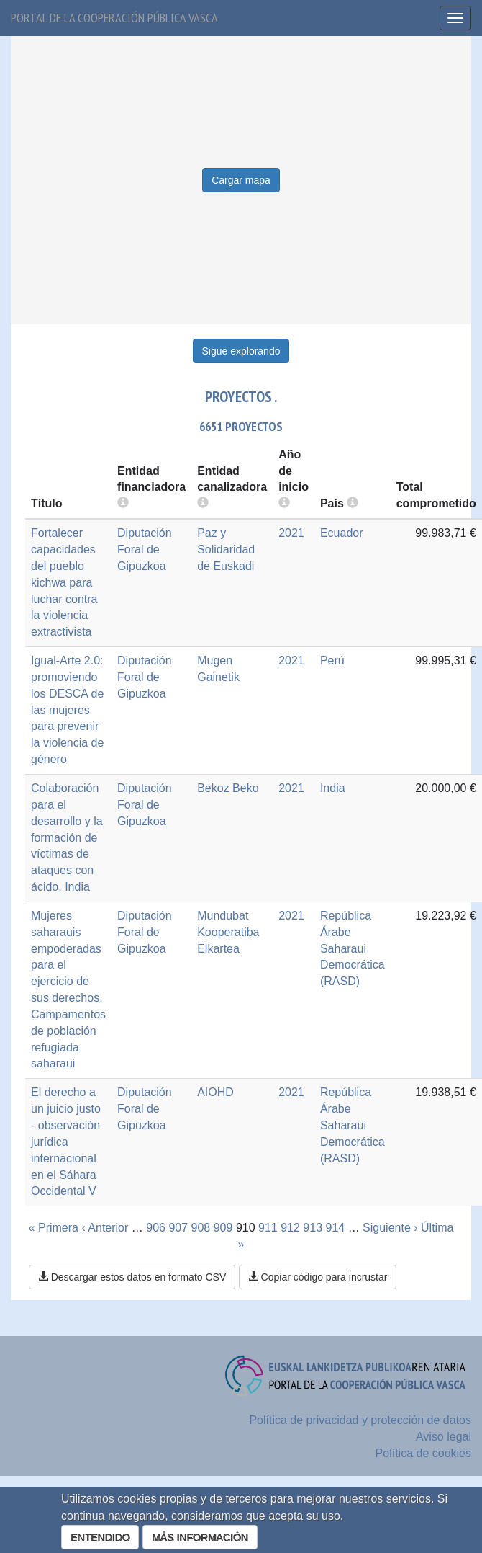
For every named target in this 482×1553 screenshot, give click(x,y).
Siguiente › (390, 1228)
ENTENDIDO (100, 1537)
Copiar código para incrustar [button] (318, 1277)
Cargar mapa (241, 180)
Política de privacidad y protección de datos (360, 1420)
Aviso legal (443, 1436)
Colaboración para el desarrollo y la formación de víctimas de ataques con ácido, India (67, 837)
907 (178, 1228)
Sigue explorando (241, 351)
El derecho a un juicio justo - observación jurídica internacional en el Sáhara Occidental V (66, 1141)
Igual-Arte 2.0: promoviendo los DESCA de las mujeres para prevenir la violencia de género (67, 709)
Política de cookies (423, 1453)
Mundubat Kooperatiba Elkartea (228, 932)
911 (268, 1228)
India (332, 788)
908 (201, 1228)
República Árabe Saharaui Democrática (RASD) (352, 948)
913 (312, 1228)
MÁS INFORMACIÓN (200, 1537)
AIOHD (215, 1092)
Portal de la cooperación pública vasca (114, 17)
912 (290, 1228)
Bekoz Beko (227, 788)
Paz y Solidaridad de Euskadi (226, 549)
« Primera (53, 1228)
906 (155, 1228)
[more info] (284, 503)
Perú (332, 660)
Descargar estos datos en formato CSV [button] (132, 1277)
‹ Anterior (104, 1228)
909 (223, 1228)
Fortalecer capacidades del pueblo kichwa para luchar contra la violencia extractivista (64, 582)
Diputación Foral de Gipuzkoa (144, 549)
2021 (291, 533)
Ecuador (341, 533)
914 (335, 1228)
